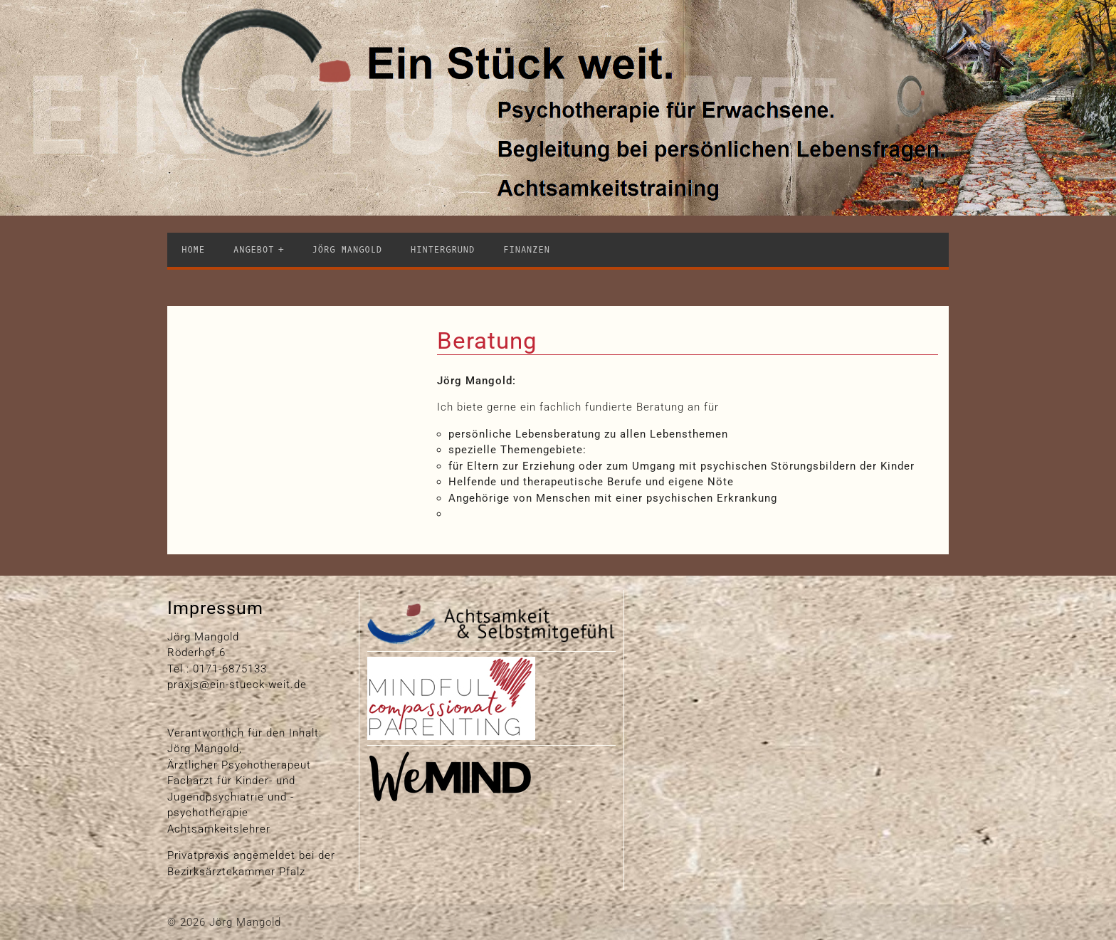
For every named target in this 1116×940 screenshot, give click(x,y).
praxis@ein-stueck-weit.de (237, 684)
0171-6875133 (230, 668)
